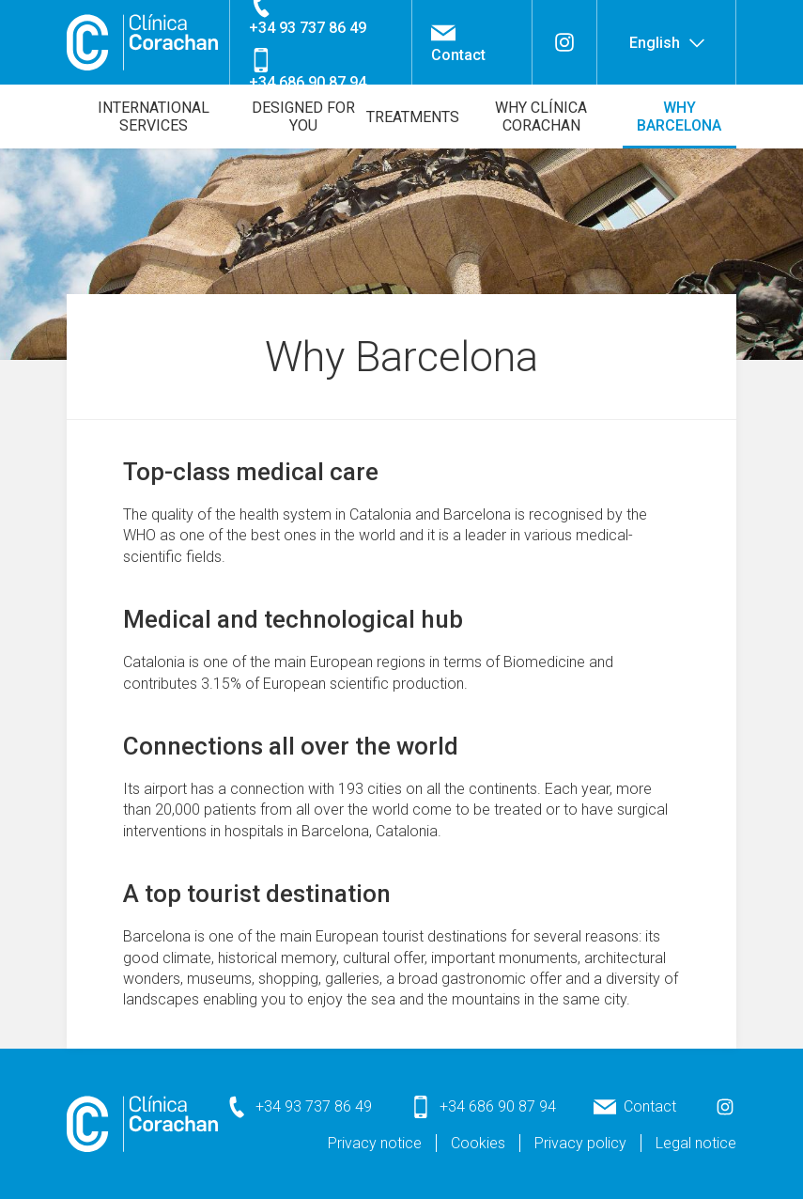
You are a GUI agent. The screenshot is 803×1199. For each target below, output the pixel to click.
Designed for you (303, 116)
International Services (153, 116)
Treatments (412, 117)
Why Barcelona (679, 116)
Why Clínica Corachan (541, 116)
